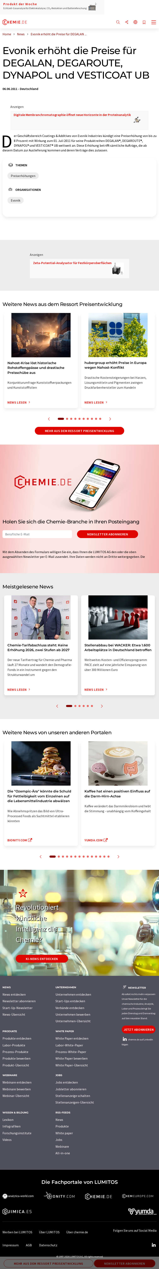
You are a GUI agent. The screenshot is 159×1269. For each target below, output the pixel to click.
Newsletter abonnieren (107, 534)
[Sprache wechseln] (135, 22)
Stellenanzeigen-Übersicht (74, 1102)
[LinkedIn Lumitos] (154, 1245)
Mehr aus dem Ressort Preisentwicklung (79, 431)
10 (100, 419)
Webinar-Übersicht (15, 1096)
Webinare (62, 1146)
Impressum (10, 1245)
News (59, 1120)
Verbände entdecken (69, 1008)
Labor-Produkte (13, 1045)
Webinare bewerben (16, 1089)
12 (100, 857)
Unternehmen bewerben (72, 1014)
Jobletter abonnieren (70, 1089)
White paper (64, 1133)
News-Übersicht (13, 1014)
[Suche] (118, 22)
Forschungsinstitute (16, 1133)
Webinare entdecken (16, 1082)
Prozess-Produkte (15, 1052)
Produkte (62, 1126)
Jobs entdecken (66, 1082)
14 (108, 857)
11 (96, 857)
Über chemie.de (77, 1232)
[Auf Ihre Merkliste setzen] (144, 22)
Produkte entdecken (16, 1038)
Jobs (58, 1140)
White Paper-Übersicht (71, 1065)
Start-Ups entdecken (70, 1001)
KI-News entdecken (42, 959)
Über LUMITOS (49, 1232)
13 (104, 857)
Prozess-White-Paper (70, 1052)
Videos (7, 1140)
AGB (29, 1245)
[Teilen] (127, 22)
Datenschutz (48, 1245)
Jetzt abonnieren (139, 1029)
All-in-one (62, 1153)
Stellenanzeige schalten (72, 1096)
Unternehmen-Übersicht (73, 1021)
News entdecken (14, 994)
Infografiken (11, 1126)
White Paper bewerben (71, 1058)
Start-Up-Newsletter (17, 1008)
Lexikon (7, 1120)
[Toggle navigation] (154, 22)
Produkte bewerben (16, 1058)
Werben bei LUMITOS (17, 1232)
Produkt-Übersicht (15, 1065)
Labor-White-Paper (69, 1045)
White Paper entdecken (71, 1038)
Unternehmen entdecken (73, 994)
